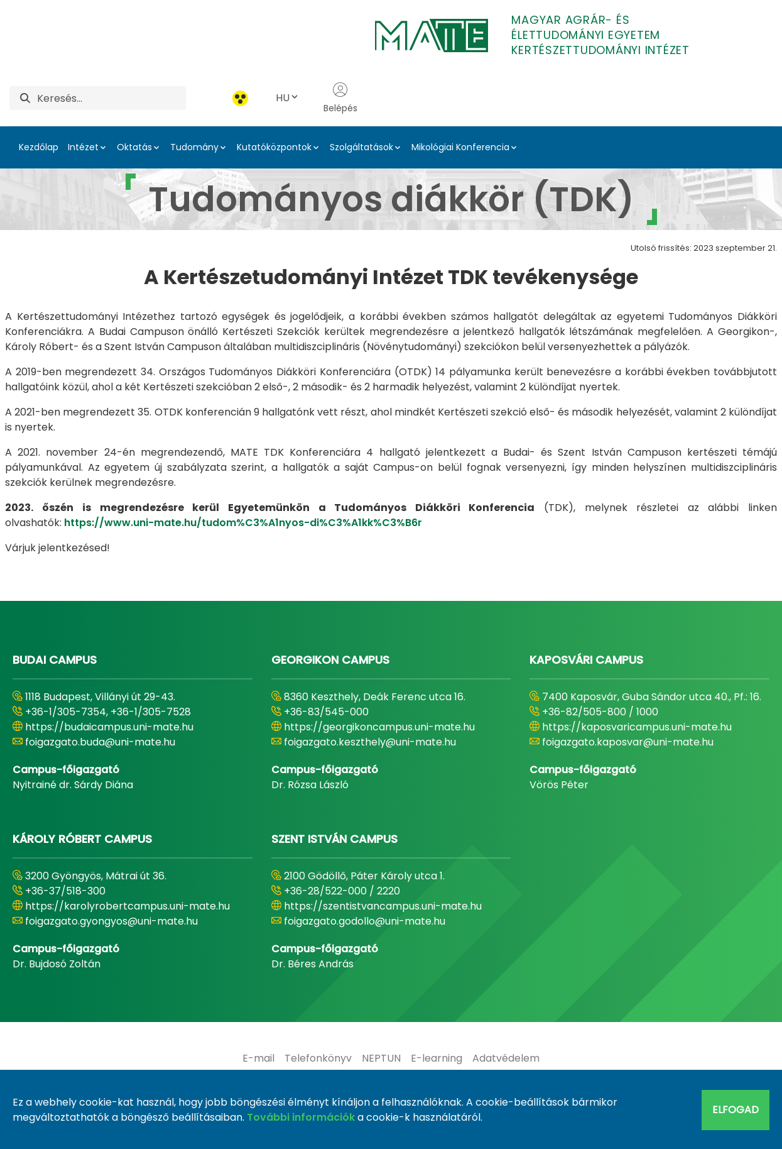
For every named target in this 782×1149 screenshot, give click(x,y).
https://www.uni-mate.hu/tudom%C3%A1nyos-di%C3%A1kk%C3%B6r (243, 522)
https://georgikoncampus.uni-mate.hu (379, 727)
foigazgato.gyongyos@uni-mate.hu (111, 921)
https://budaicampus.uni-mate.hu (109, 727)
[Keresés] (111, 98)
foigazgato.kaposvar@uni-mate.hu (628, 742)
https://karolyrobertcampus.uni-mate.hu (127, 906)
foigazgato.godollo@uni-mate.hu (364, 921)
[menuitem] (258, 1058)
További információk (301, 1117)
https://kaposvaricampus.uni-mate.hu (637, 727)
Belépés (340, 98)
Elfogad (735, 1109)
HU (288, 98)
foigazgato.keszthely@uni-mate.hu (370, 742)
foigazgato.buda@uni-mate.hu (100, 742)
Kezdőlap (38, 147)
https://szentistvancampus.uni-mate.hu (383, 906)
